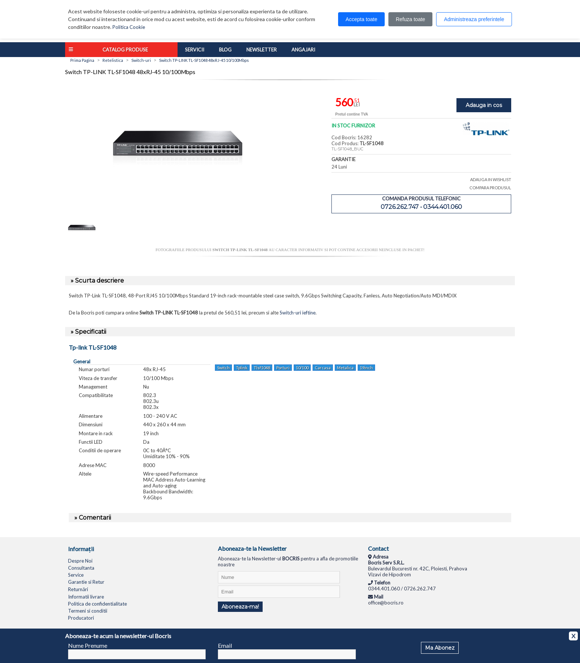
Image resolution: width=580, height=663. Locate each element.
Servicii (194, 50)
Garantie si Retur (86, 582)
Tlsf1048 (262, 367)
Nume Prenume (87, 645)
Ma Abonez (440, 647)
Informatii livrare (86, 597)
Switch (223, 367)
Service (76, 575)
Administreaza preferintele (474, 19)
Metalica (345, 367)
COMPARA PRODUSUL (490, 187)
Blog (225, 50)
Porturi (283, 367)
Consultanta (81, 568)
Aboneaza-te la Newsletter (252, 548)
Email (225, 645)
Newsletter (261, 50)
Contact (378, 548)
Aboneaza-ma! (240, 606)
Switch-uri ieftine (298, 313)
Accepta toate (361, 19)
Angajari (303, 50)
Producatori (81, 618)
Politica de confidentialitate (97, 604)
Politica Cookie (128, 27)
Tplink (241, 367)
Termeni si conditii (87, 611)
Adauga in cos (484, 105)
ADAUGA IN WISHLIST (490, 179)
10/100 (302, 367)
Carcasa (323, 367)
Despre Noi (80, 561)
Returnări (78, 589)
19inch (366, 367)
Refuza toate (410, 19)
